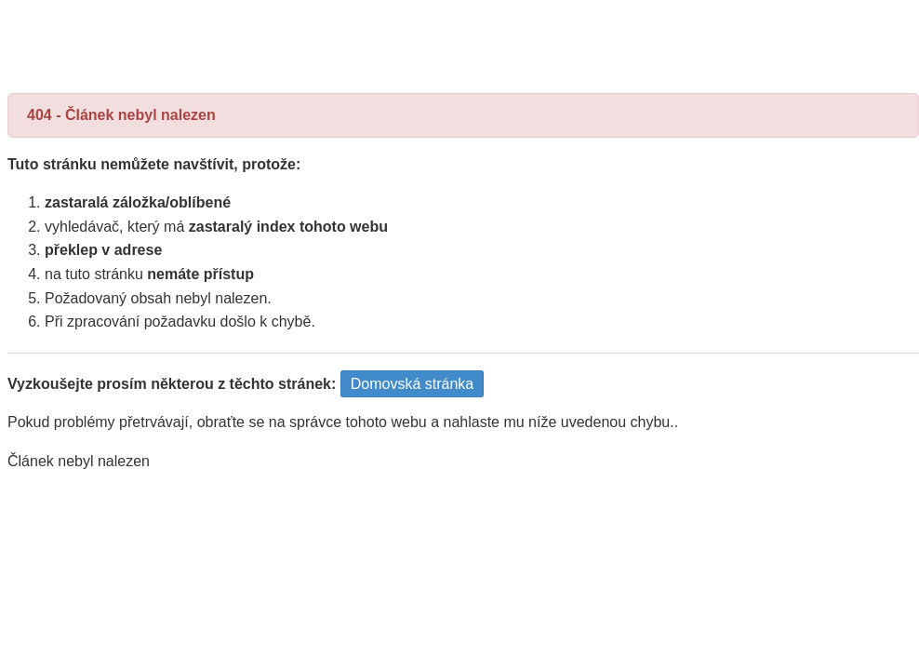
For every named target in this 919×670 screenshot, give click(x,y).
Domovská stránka (412, 384)
